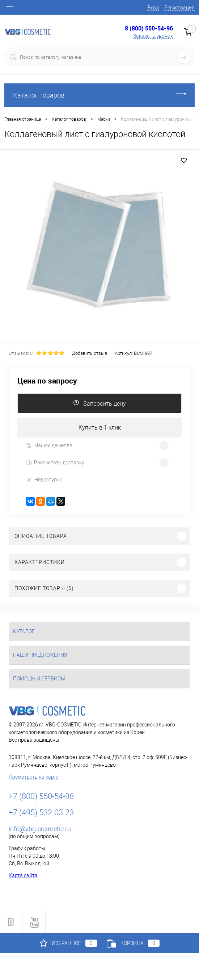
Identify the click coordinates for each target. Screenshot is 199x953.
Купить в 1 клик (100, 427)
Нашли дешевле (49, 446)
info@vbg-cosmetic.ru (40, 829)
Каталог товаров (99, 95)
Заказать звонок (153, 36)
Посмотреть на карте (33, 777)
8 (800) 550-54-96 (149, 28)
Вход (153, 8)
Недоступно (44, 479)
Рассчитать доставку (55, 462)
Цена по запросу (47, 381)
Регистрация (179, 8)
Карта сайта (23, 875)
